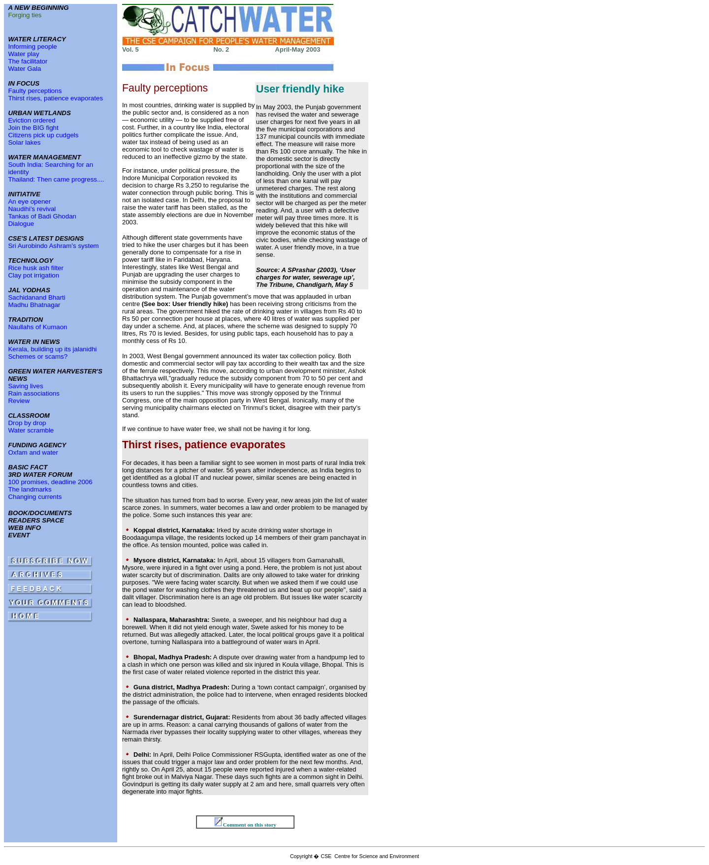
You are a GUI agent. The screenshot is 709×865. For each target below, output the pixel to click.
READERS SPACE (36, 520)
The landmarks (29, 489)
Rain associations (33, 393)
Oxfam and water (33, 452)
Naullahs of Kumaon (37, 327)
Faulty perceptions (35, 90)
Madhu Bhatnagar (34, 305)
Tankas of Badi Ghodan (42, 216)
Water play (23, 54)
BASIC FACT (27, 467)
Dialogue (21, 223)
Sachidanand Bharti (36, 297)
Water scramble (31, 430)
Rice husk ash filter (36, 268)
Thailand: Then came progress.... (56, 179)
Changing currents (35, 496)
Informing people (32, 46)
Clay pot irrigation (33, 275)
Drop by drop (27, 423)
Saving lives (25, 386)
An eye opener (29, 201)
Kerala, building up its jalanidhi (52, 349)
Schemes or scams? (37, 356)
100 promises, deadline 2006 (50, 482)
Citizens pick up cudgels (43, 135)
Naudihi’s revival (32, 209)
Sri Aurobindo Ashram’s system (53, 245)
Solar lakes (24, 142)
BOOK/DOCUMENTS (40, 513)
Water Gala (24, 68)
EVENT (19, 535)
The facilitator (27, 61)
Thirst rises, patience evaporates (55, 98)
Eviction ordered (31, 120)
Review (19, 400)
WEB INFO (24, 527)
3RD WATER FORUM (40, 474)
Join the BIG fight (33, 127)
